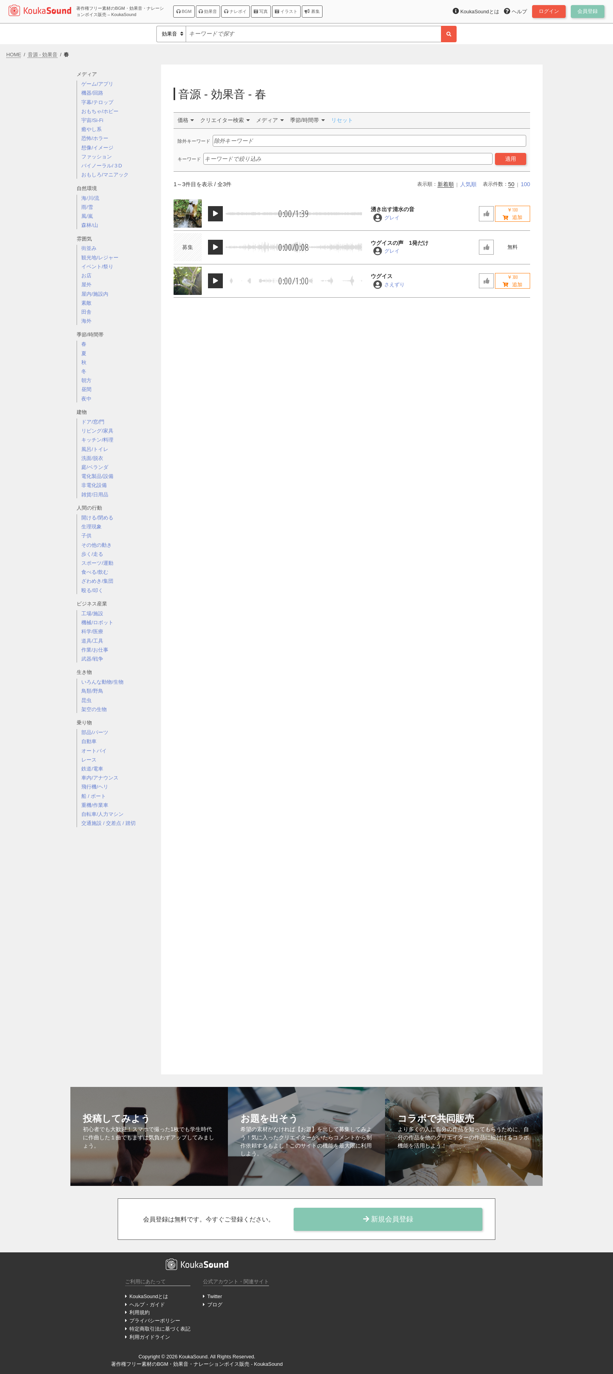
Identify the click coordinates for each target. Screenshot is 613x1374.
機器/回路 (92, 93)
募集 (312, 11)
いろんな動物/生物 (102, 682)
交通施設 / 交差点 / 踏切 (108, 823)
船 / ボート (93, 796)
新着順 (445, 184)
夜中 (86, 399)
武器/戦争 (92, 659)
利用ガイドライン (149, 1337)
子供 (86, 536)
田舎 (86, 312)
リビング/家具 (97, 431)
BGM (184, 11)
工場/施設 (92, 613)
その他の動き (96, 545)
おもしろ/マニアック (105, 175)
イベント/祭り (97, 266)
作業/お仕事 (94, 650)
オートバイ (94, 751)
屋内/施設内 (94, 294)
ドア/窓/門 (92, 422)
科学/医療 (92, 631)
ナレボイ (235, 11)
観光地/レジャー (99, 257)
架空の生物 (94, 709)
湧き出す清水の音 (392, 209)
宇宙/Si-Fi (92, 120)
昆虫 (86, 700)
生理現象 (91, 527)
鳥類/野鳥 (92, 691)
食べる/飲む (94, 572)
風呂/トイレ (94, 449)
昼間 (86, 389)
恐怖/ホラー (94, 138)
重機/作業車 (94, 805)
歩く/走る (92, 554)
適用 (510, 159)
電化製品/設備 (97, 476)
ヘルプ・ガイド (147, 1305)
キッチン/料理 (97, 440)
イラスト (286, 11)
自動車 (89, 741)
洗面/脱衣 (92, 458)
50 (511, 184)
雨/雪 (87, 207)
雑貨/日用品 (94, 495)
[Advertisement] (116, 957)
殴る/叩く (92, 590)
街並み (89, 248)
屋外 (86, 284)
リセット (342, 120)
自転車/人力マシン (102, 814)
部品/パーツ (94, 732)
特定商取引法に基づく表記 (159, 1329)
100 (525, 184)
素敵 (86, 303)
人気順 (468, 184)
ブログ (214, 1305)
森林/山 (89, 225)
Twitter (214, 1296)
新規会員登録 (388, 1219)
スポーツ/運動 (97, 563)
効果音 (208, 11)
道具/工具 (92, 641)
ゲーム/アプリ (97, 84)
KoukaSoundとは (148, 1296)
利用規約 (139, 1312)
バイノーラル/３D (101, 166)
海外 (86, 321)
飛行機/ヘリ (94, 787)
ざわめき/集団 (97, 581)
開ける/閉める (97, 518)
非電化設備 (94, 485)
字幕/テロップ (97, 102)
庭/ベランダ (94, 467)
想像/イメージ (97, 148)
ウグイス (382, 276)
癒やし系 (91, 129)
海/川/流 (90, 198)
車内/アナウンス (99, 778)
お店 (86, 275)
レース (89, 760)
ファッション (96, 157)
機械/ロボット (97, 622)
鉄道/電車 (92, 769)
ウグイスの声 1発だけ (399, 243)
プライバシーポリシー (154, 1321)
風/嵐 (87, 216)
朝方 (86, 380)
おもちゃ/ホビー (99, 111)
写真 (261, 11)
